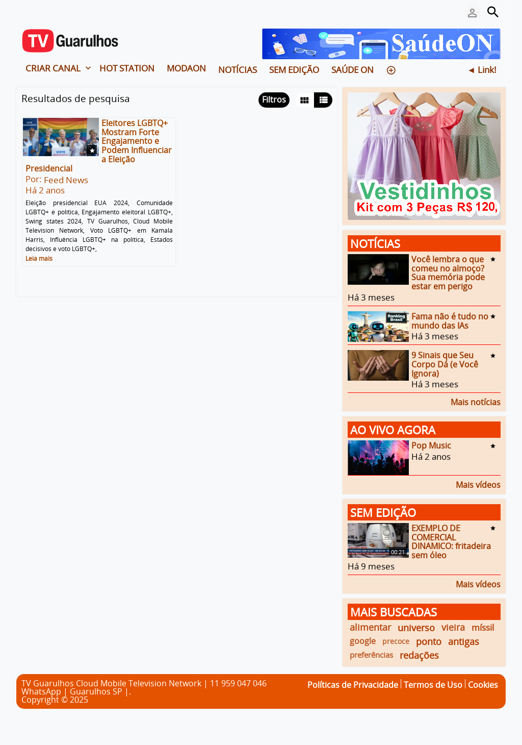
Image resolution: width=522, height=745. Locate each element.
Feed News (66, 180)
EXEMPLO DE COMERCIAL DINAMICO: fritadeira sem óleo (451, 542)
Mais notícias (476, 401)
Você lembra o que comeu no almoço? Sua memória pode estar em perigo (448, 273)
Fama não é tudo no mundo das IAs (449, 321)
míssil (483, 627)
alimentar (370, 627)
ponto (428, 641)
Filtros (274, 99)
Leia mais (39, 258)
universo (416, 627)
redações (419, 655)
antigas (463, 641)
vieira (453, 627)
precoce (395, 641)
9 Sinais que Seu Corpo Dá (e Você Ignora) (444, 364)
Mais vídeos (478, 484)
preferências (371, 655)
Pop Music (431, 445)
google (363, 641)
